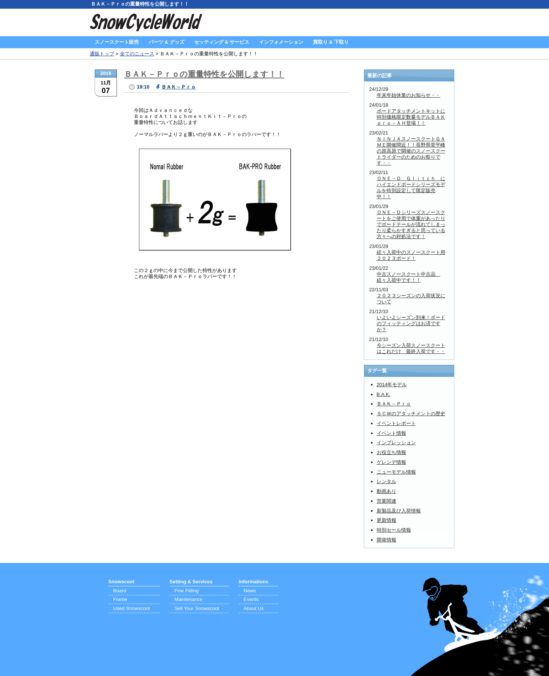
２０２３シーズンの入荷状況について (411, 298)
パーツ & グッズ (166, 42)
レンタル (386, 481)
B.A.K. (384, 394)
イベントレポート (396, 423)
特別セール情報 (394, 530)
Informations (253, 581)
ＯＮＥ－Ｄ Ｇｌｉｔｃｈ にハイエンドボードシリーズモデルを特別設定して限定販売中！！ (411, 187)
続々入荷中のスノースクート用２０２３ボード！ (411, 255)
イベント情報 (391, 433)
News (250, 590)
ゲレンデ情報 (391, 462)
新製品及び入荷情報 (399, 511)
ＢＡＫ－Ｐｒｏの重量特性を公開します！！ (204, 74)
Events (251, 599)
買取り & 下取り (331, 42)
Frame (120, 599)
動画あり (386, 491)
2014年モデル (392, 384)
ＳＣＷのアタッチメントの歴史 (411, 413)
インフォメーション (281, 42)
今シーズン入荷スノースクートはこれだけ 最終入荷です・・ (411, 348)
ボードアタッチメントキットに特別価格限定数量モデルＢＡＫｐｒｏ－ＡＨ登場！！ (411, 117)
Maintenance (188, 599)
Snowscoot (121, 581)
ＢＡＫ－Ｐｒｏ (178, 87)
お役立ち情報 (391, 452)
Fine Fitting (187, 590)
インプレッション (396, 442)
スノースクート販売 (117, 42)
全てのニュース (137, 54)
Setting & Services (191, 581)
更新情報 (386, 520)
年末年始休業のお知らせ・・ (408, 95)
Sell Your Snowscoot (197, 608)
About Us (254, 608)
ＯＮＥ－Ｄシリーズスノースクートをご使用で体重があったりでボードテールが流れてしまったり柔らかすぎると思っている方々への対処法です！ (411, 224)
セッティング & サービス (222, 42)
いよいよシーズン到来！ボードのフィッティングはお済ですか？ (411, 323)
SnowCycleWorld (146, 22)
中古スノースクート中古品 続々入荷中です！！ (408, 277)
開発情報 (386, 540)
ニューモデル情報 (396, 472)
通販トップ (102, 54)
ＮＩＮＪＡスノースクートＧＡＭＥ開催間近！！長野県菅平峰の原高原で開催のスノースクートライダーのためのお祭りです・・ (411, 151)
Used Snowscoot (131, 608)
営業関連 (386, 501)
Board (119, 590)
